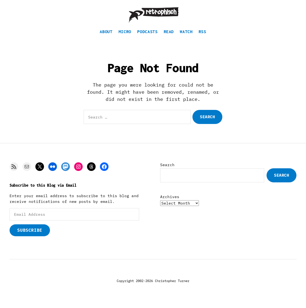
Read (169, 37)
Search (167, 170)
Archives (169, 202)
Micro (125, 37)
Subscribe (29, 235)
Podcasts (147, 37)
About (106, 37)
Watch (186, 37)
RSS (202, 37)
